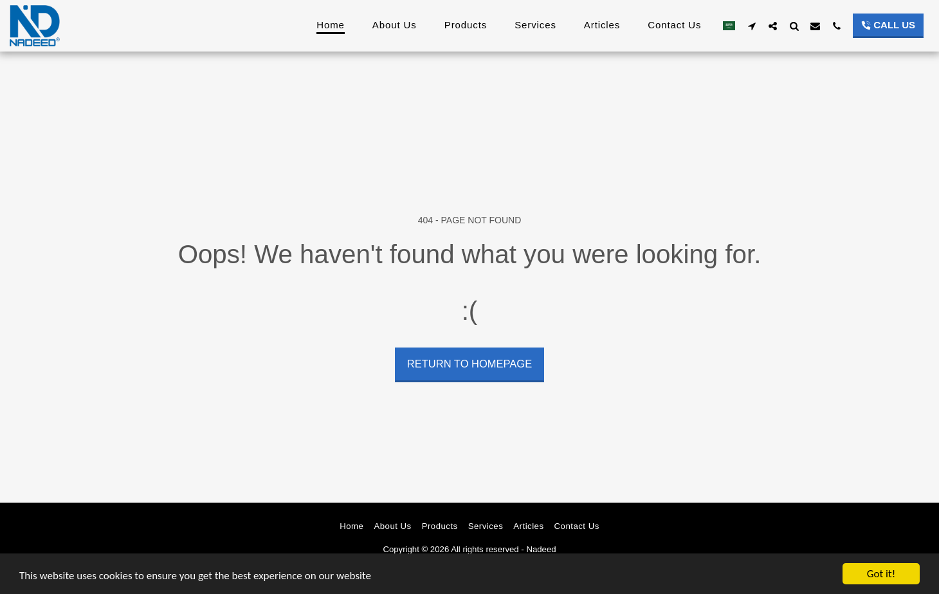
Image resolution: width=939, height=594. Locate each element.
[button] (751, 26)
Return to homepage (469, 363)
